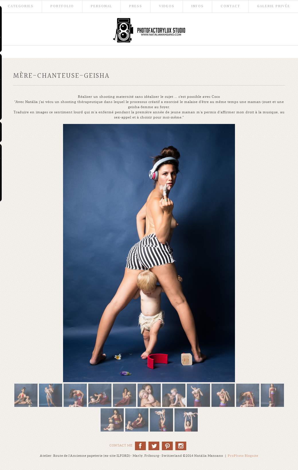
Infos (197, 6)
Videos (167, 6)
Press (135, 6)
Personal (101, 6)
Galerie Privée (273, 6)
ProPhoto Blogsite (243, 455)
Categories (21, 6)
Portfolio (62, 6)
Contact (230, 6)
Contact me (120, 445)
